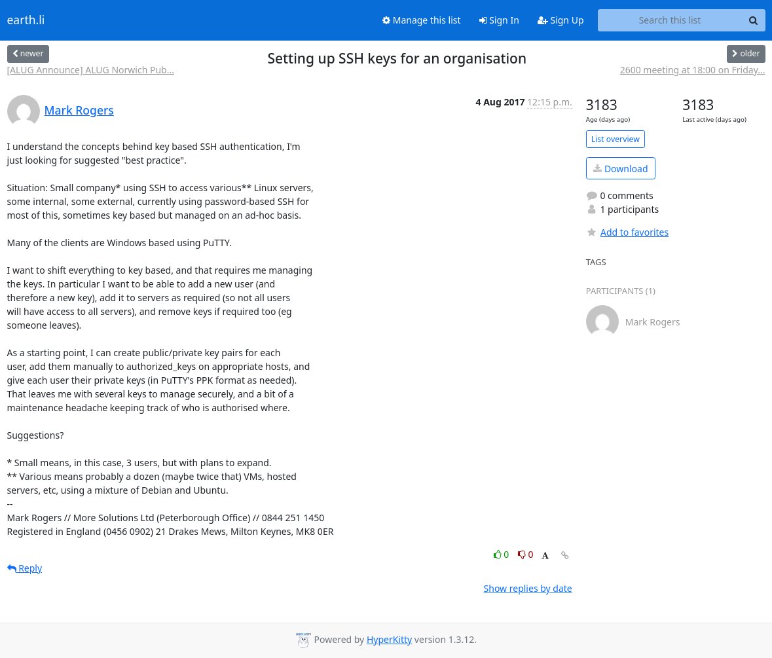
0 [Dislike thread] (526, 554)
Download (620, 168)
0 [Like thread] (502, 554)
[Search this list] (670, 20)
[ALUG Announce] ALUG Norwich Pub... (90, 70)
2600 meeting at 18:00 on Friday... (692, 70)
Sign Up (561, 20)
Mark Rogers (79, 110)
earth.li (26, 20)
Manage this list (421, 20)
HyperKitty (389, 639)
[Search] (753, 20)
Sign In (499, 20)
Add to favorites (627, 232)
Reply (25, 568)
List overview (615, 139)
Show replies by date (528, 588)
